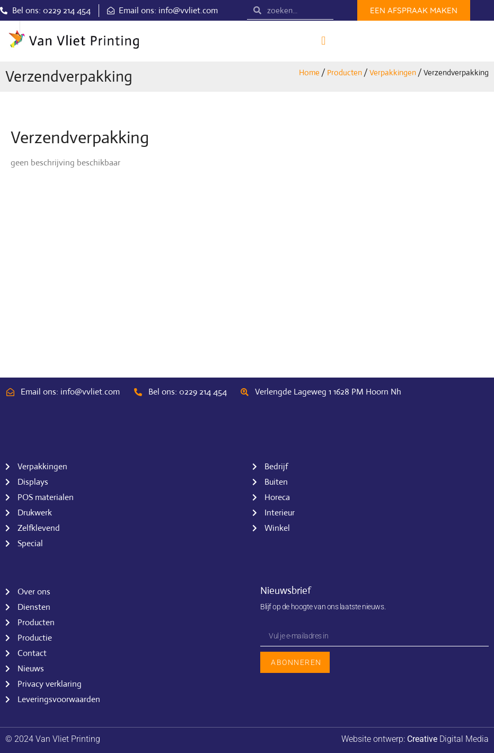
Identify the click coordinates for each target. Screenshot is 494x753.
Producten (344, 72)
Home (309, 72)
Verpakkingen (392, 72)
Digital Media (448, 739)
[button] (324, 41)
